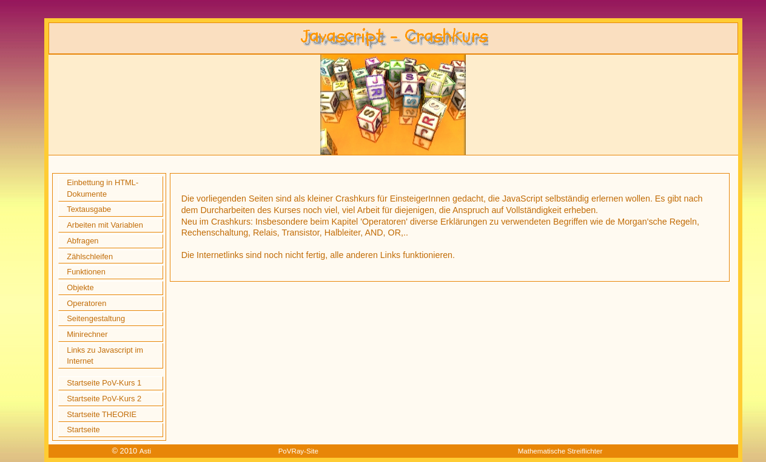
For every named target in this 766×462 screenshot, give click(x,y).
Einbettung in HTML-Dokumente (102, 188)
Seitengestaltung (96, 318)
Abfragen (82, 240)
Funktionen (86, 271)
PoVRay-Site (298, 451)
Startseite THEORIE (101, 414)
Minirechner (87, 334)
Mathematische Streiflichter (560, 451)
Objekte (80, 287)
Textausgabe (89, 209)
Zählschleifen (90, 256)
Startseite (83, 429)
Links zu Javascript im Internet (105, 355)
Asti (145, 451)
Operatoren (86, 303)
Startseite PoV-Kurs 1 (104, 382)
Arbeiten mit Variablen (105, 224)
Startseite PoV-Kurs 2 (104, 398)
